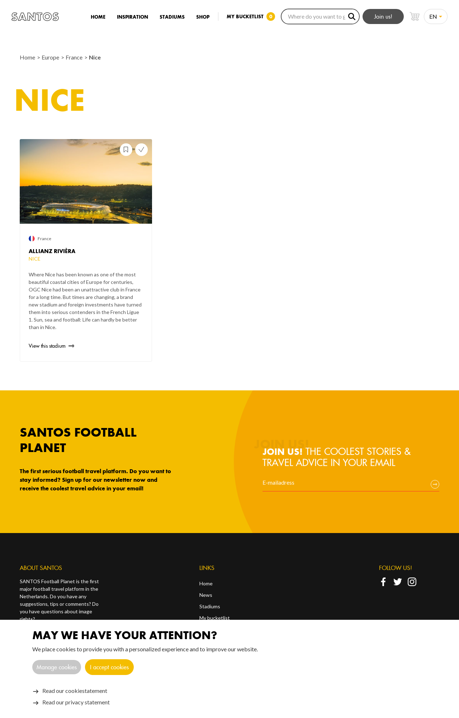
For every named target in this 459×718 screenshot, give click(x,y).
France (75, 57)
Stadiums (172, 17)
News (205, 595)
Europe (51, 57)
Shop (202, 17)
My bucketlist (214, 618)
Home (98, 17)
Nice (95, 57)
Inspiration (132, 17)
